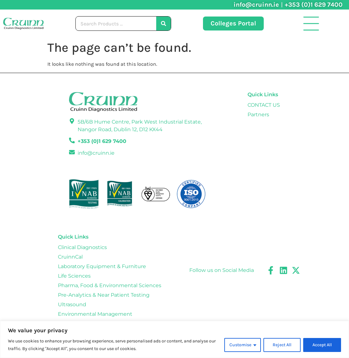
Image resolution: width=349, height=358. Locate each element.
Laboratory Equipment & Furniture (102, 266)
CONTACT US (264, 105)
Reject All (282, 345)
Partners (258, 114)
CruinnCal (70, 257)
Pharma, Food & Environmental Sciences (109, 285)
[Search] (163, 23)
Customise (240, 345)
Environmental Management (95, 314)
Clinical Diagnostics (82, 247)
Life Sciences (74, 276)
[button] (311, 23)
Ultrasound (72, 304)
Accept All (322, 345)
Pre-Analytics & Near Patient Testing (104, 295)
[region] (174, 339)
